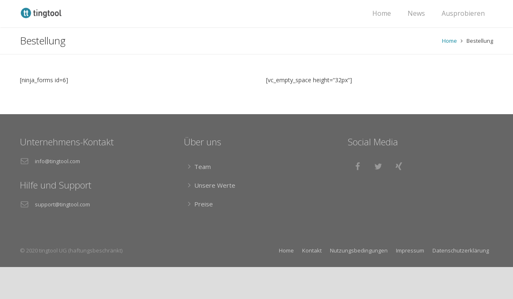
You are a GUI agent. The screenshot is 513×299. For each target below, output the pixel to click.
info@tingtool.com (57, 161)
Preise (203, 204)
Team (202, 166)
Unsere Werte (214, 185)
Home (449, 40)
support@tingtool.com (62, 204)
